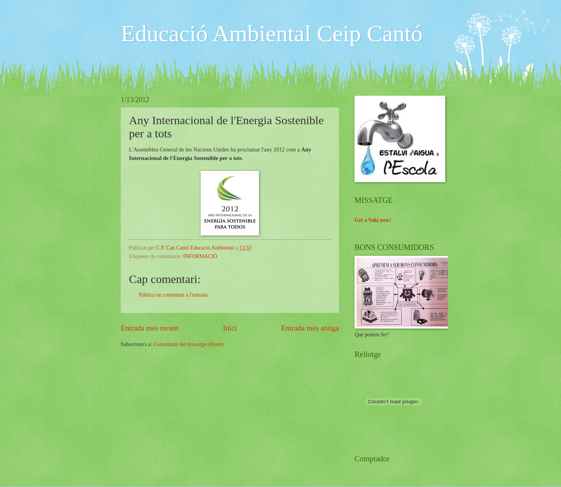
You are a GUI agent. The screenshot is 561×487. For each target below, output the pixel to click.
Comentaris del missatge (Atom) (188, 344)
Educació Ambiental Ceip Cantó (272, 33)
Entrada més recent (149, 328)
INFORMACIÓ (200, 256)
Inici (229, 328)
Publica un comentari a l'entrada (173, 295)
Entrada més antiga (310, 328)
